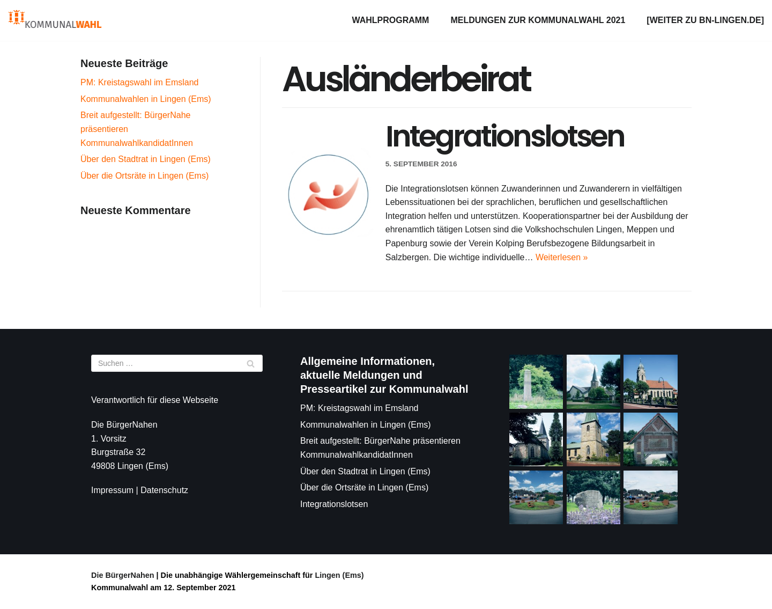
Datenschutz (164, 490)
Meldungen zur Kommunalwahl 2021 (537, 20)
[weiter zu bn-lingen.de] (705, 20)
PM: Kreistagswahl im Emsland (139, 82)
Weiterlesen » (562, 257)
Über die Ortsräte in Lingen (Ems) (144, 175)
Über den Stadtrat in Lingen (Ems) (145, 159)
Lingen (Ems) (338, 575)
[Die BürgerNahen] (55, 20)
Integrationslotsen (504, 136)
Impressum (112, 490)
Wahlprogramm (390, 20)
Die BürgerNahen (122, 575)
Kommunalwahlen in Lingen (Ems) (145, 99)
